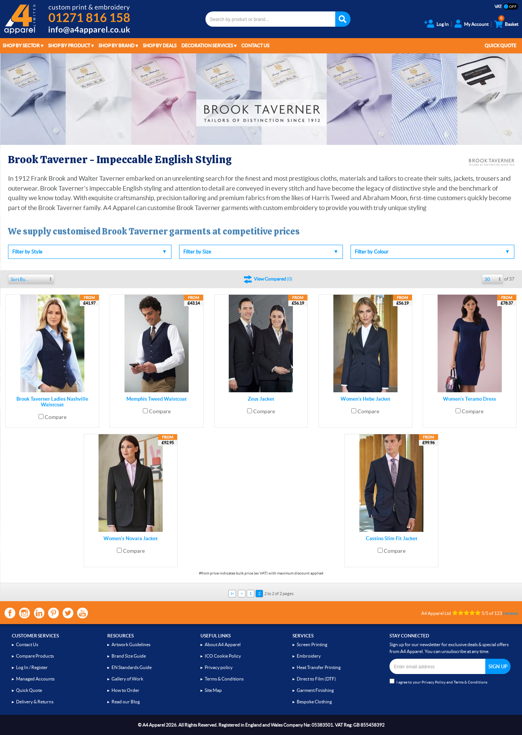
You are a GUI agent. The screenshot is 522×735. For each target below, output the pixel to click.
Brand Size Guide (129, 655)
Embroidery (309, 655)
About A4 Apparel (223, 644)
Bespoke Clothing (314, 701)
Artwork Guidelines (131, 644)
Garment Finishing (315, 690)
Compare (55, 417)
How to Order (125, 690)
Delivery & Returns (34, 701)
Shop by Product (69, 45)
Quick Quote (500, 45)
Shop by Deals (159, 45)
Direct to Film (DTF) (316, 678)
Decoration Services (207, 45)
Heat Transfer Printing (319, 667)
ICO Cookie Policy (223, 655)
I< (232, 593)
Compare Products (35, 655)
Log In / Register (32, 667)
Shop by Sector (21, 45)
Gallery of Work (127, 678)
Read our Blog (126, 701)
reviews (510, 613)
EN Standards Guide (132, 667)
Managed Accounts (35, 678)
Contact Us (255, 45)
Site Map (213, 690)
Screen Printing (312, 644)
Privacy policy (219, 667)
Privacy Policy (434, 682)
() (273, 278)
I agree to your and (438, 681)
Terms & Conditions (224, 678)
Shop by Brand (116, 45)
